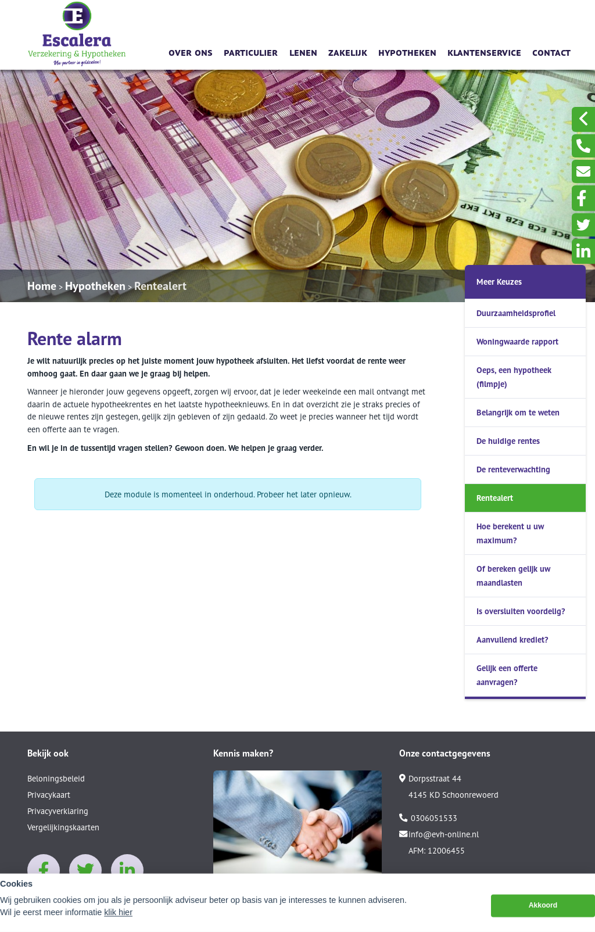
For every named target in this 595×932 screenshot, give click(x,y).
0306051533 (428, 818)
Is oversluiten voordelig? (520, 610)
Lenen (303, 51)
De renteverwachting (513, 469)
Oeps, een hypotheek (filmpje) (513, 376)
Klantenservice (484, 51)
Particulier (251, 51)
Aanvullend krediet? (512, 639)
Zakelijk (347, 51)
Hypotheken (407, 51)
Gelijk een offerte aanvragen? (506, 674)
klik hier (118, 921)
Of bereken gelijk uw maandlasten (513, 575)
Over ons (191, 51)
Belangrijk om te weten (518, 412)
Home (41, 285)
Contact (551, 51)
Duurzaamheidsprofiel (515, 312)
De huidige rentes (508, 440)
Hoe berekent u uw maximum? (510, 533)
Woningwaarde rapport (517, 341)
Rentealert (160, 285)
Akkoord (543, 915)
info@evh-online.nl (439, 834)
